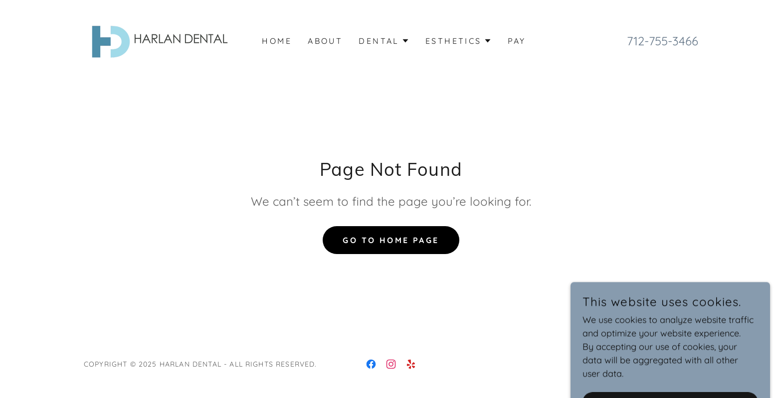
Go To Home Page (391, 240)
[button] (384, 41)
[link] (159, 39)
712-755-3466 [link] (662, 40)
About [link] (325, 41)
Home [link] (277, 41)
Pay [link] (517, 41)
